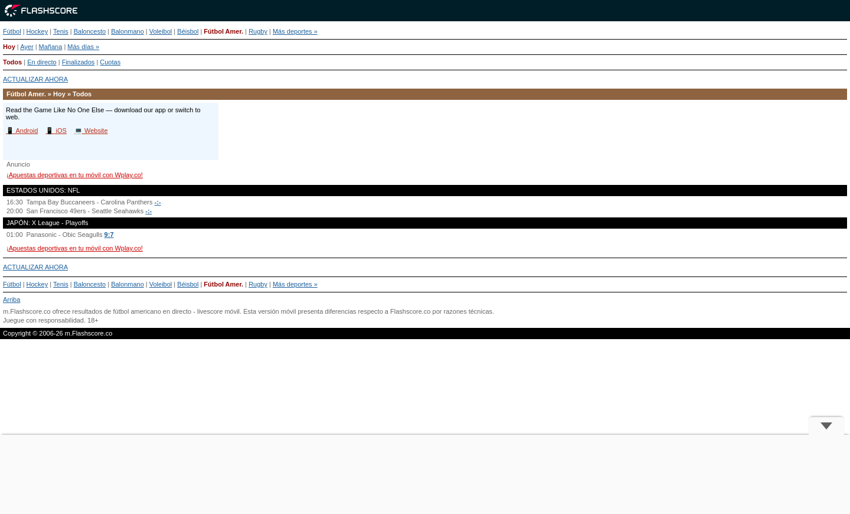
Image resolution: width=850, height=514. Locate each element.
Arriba (11, 299)
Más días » (83, 46)
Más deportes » (295, 31)
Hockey (37, 31)
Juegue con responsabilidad (43, 320)
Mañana (51, 46)
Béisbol (187, 31)
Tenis (60, 31)
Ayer (26, 46)
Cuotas (110, 62)
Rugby (258, 31)
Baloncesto (90, 31)
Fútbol (12, 31)
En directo (42, 62)
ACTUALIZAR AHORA (35, 79)
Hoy (9, 46)
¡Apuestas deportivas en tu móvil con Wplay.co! (74, 174)
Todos (12, 62)
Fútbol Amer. (223, 31)
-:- (158, 202)
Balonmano (127, 31)
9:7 (109, 234)
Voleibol (160, 31)
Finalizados (78, 62)
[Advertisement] (425, 474)
